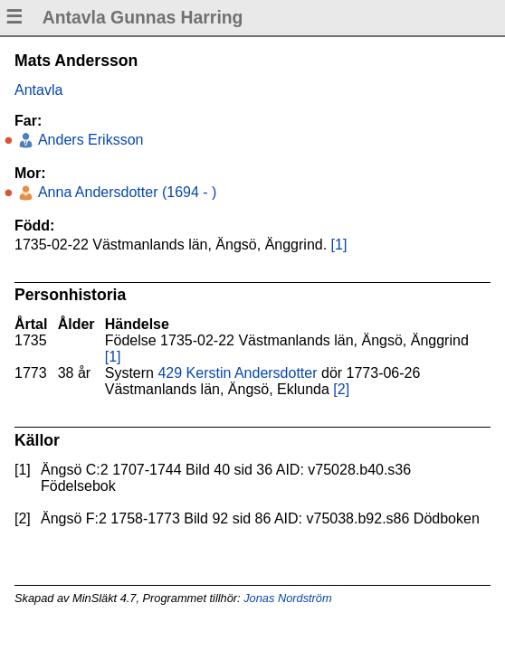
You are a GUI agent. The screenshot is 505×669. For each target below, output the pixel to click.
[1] (339, 244)
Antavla (38, 90)
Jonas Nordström (287, 598)
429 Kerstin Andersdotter (237, 373)
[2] (341, 389)
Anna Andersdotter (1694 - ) (125, 192)
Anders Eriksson (88, 139)
